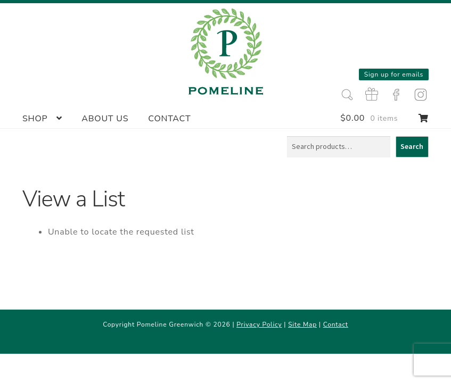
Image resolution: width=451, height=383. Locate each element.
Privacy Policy (259, 324)
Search (411, 146)
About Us (104, 118)
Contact (169, 118)
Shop (35, 118)
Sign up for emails (393, 74)
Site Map (302, 324)
